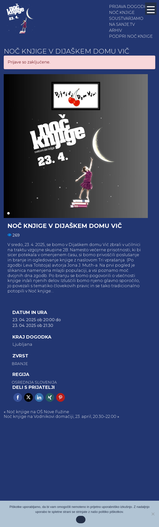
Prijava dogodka (129, 6)
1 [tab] (8, 213)
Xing (49, 397)
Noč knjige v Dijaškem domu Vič (66, 51)
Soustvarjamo (126, 18)
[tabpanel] (76, 146)
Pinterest (60, 397)
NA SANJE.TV (122, 24)
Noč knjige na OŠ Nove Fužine (38, 411)
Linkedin (39, 397)
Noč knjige (122, 12)
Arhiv (115, 30)
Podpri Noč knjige (131, 36)
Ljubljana (22, 344)
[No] (152, 513)
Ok (81, 520)
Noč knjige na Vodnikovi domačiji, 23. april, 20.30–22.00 (60, 416)
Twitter (28, 397)
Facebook (17, 397)
